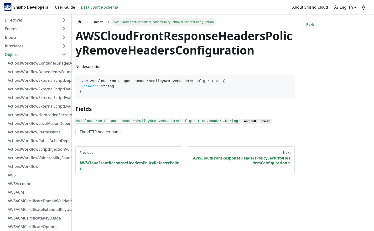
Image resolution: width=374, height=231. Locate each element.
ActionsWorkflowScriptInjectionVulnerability (38, 149)
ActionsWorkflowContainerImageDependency (38, 63)
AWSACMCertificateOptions (32, 226)
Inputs (11, 37)
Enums (11, 28)
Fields (310, 24)
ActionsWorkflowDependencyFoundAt (38, 71)
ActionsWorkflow (23, 166)
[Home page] (79, 22)
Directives (14, 20)
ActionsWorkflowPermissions (34, 132)
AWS (12, 175)
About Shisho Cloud (310, 7)
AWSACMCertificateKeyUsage (34, 218)
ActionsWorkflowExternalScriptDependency (38, 80)
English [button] (343, 7)
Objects (12, 54)
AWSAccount (19, 183)
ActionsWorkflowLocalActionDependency (38, 123)
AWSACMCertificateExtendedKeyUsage (38, 209)
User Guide (65, 7)
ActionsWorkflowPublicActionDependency (38, 140)
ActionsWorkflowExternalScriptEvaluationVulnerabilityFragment (38, 89)
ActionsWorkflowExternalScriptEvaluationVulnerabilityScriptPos (38, 97)
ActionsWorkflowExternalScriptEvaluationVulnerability (38, 106)
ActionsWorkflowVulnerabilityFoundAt (38, 157)
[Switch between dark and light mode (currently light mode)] (363, 7)
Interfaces (14, 46)
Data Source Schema (99, 7)
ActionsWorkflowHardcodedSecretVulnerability (38, 114)
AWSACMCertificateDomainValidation (38, 201)
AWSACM (16, 192)
